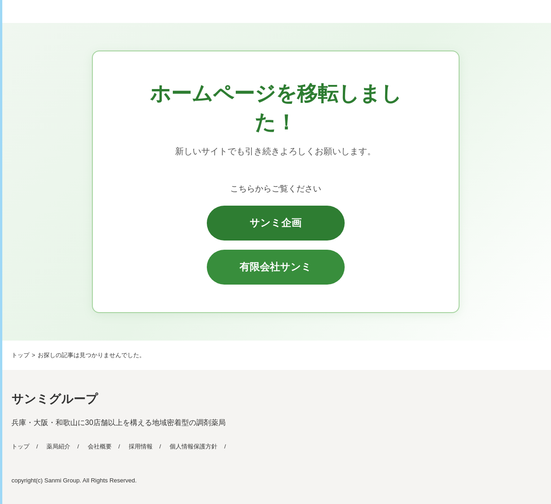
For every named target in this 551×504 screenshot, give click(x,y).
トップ (20, 446)
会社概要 (100, 446)
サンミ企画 (275, 223)
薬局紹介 (58, 446)
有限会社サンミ (275, 267)
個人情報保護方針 (193, 446)
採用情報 (141, 446)
